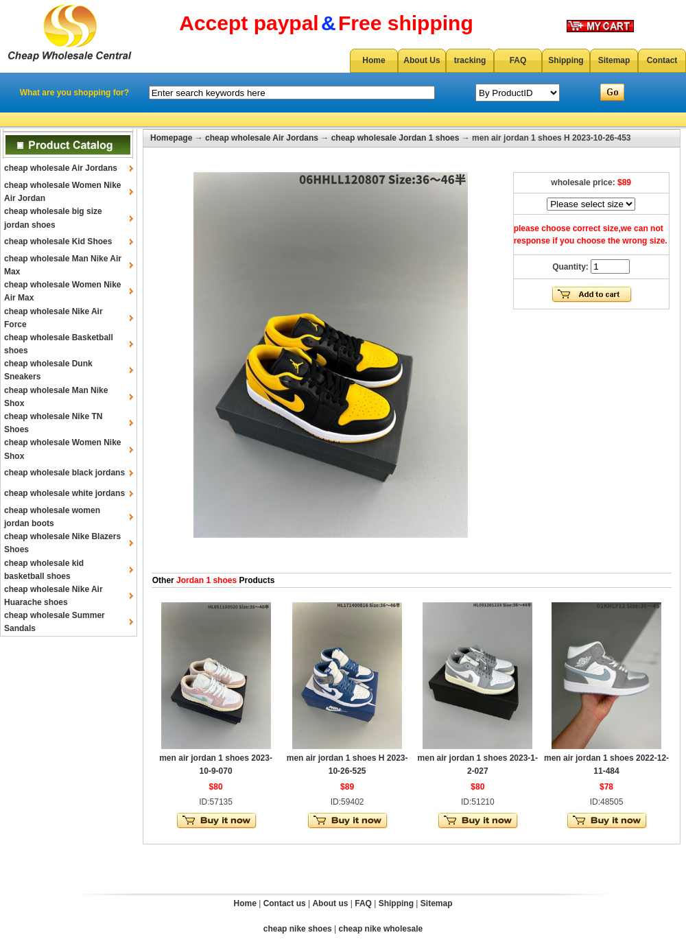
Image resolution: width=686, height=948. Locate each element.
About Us (421, 60)
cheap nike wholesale (381, 929)
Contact (662, 60)
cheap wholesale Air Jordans (60, 168)
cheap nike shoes (297, 929)
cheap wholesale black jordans (64, 472)
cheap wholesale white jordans (64, 493)
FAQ (518, 60)
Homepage (171, 138)
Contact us (284, 903)
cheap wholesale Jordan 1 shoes (395, 138)
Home (373, 60)
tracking (470, 60)
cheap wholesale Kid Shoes (58, 241)
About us (330, 903)
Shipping (565, 60)
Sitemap (614, 60)
